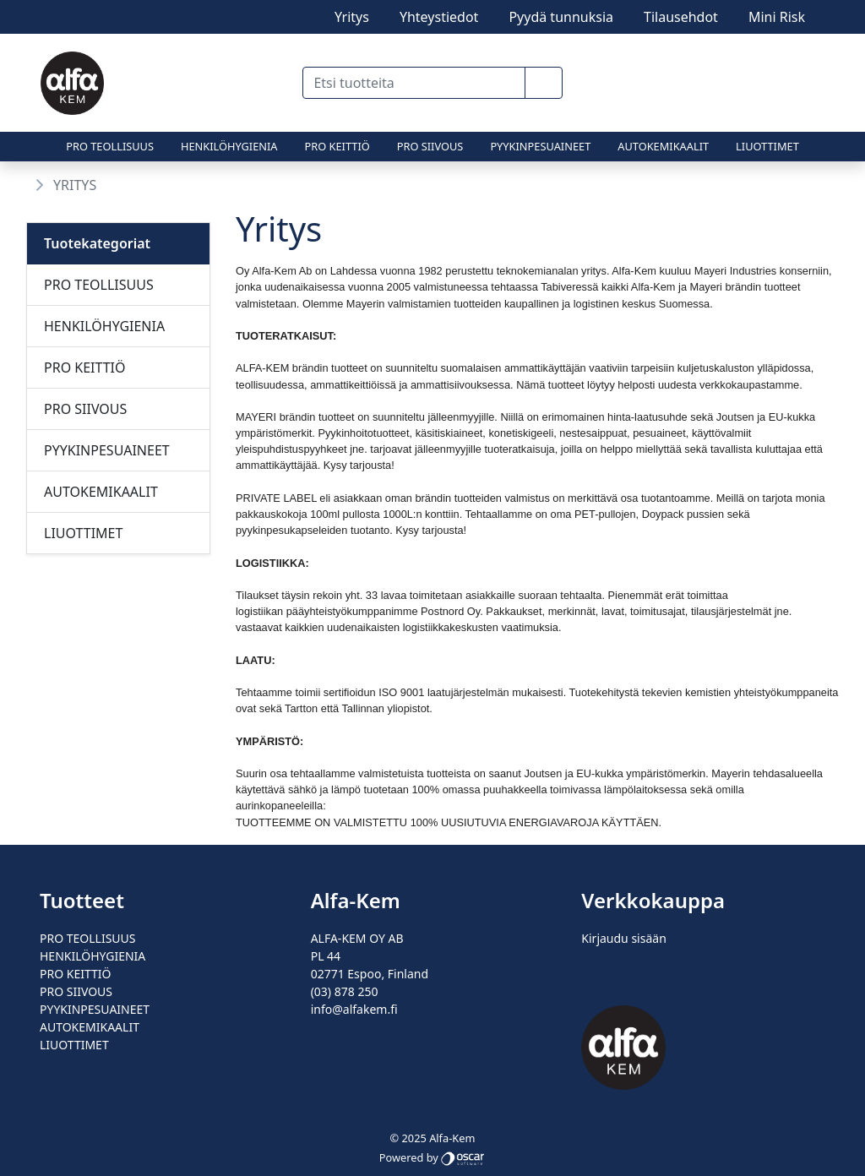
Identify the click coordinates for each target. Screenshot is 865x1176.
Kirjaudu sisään (623, 938)
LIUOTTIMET (767, 146)
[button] (544, 83)
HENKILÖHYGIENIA (229, 146)
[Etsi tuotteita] (413, 83)
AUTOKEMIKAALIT (663, 146)
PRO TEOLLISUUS (110, 146)
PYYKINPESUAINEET (540, 146)
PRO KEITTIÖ (337, 146)
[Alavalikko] (192, 285)
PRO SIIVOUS (430, 146)
